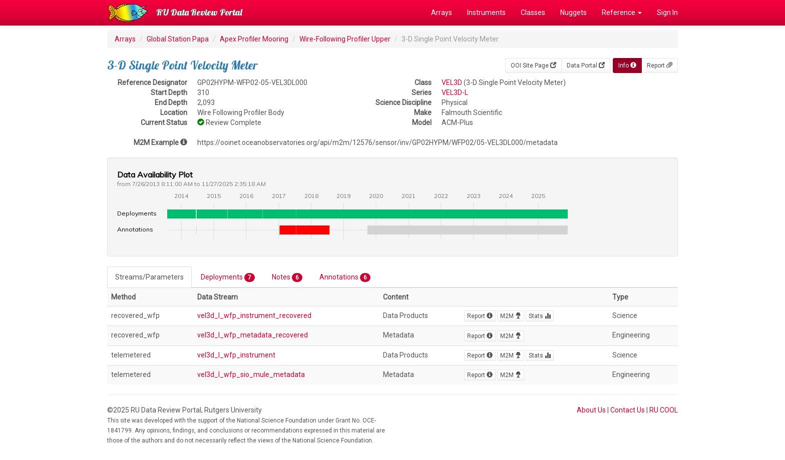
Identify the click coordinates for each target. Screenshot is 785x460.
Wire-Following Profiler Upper (344, 39)
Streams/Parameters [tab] (149, 277)
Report (659, 65)
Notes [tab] (287, 277)
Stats (540, 316)
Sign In (667, 12)
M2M (510, 316)
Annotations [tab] (344, 277)
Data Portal (586, 65)
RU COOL (663, 410)
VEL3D (452, 82)
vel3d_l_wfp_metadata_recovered (252, 335)
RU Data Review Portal (199, 12)
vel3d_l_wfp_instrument (236, 355)
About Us (591, 410)
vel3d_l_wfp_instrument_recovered (254, 316)
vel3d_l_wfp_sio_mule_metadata (251, 374)
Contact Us (627, 410)
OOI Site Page (533, 65)
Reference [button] (622, 12)
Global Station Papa (178, 39)
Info (627, 65)
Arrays (441, 12)
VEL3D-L (455, 92)
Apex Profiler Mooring (254, 39)
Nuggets (573, 12)
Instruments (486, 12)
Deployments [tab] (228, 277)
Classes (533, 12)
